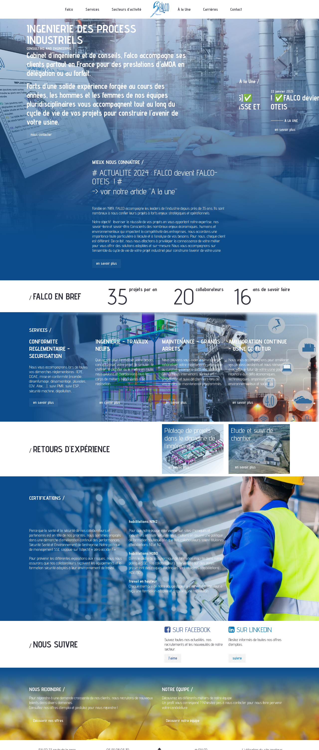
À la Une (184, 9)
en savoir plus (253, 138)
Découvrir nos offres (48, 720)
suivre (237, 658)
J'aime (172, 658)
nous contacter (41, 134)
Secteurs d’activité (126, 9)
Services (92, 9)
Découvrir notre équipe (182, 720)
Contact (236, 9)
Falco (69, 9)
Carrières (210, 9)
